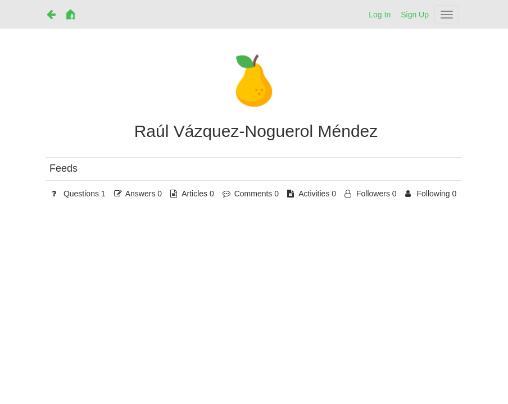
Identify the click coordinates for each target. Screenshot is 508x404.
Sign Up (415, 14)
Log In (380, 14)
